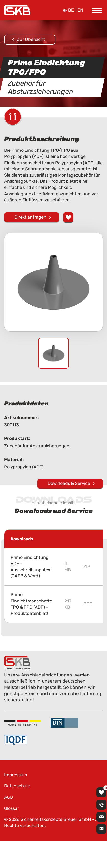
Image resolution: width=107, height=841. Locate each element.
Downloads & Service (69, 483)
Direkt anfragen (30, 217)
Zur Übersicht (31, 39)
